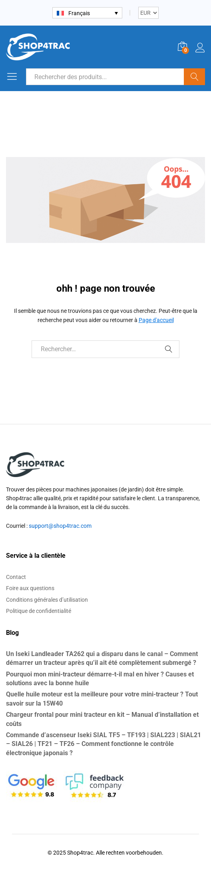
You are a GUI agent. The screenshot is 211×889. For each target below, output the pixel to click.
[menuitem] (87, 12)
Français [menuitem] (79, 13)
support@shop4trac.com (60, 526)
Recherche (194, 76)
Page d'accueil (156, 320)
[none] (87, 12)
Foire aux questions (30, 588)
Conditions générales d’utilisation (47, 600)
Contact (16, 577)
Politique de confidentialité (38, 611)
